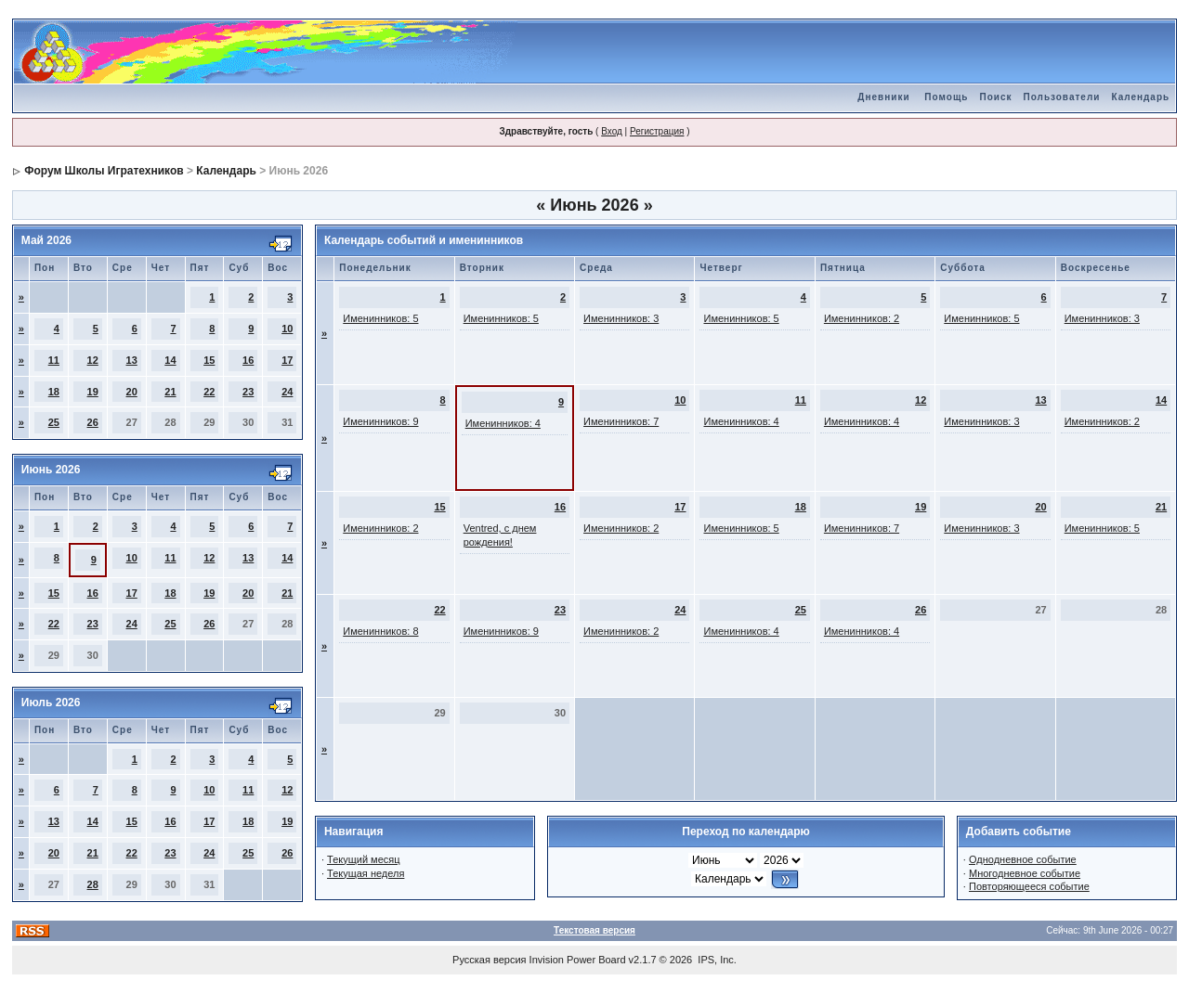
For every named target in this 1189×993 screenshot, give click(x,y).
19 (92, 391)
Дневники (883, 97)
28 (92, 884)
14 (170, 360)
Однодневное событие (1023, 859)
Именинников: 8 (380, 631)
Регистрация (657, 131)
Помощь (946, 97)
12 (92, 360)
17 (287, 360)
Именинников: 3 (621, 318)
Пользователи (1061, 97)
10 (287, 328)
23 (248, 391)
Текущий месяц (363, 859)
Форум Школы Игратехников (104, 170)
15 (209, 360)
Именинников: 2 (861, 318)
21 (170, 391)
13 (131, 360)
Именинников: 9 (380, 421)
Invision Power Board (577, 959)
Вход (611, 131)
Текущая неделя (365, 873)
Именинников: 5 (380, 318)
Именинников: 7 (621, 421)
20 (131, 391)
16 (248, 360)
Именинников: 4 (503, 423)
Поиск (995, 97)
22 (209, 391)
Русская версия (489, 959)
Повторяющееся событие (1029, 886)
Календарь (1140, 97)
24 (287, 391)
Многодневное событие (1024, 873)
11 (53, 360)
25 (53, 422)
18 (53, 391)
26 (92, 422)
